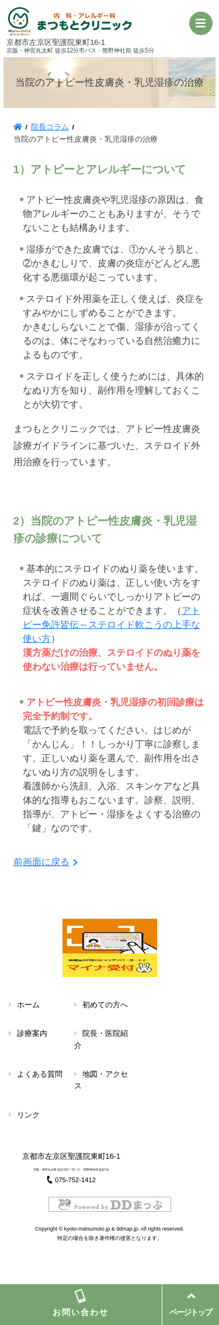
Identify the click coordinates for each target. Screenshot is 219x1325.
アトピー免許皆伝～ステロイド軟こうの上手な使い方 (111, 625)
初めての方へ (105, 1004)
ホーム (28, 1004)
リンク (28, 1114)
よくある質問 (39, 1074)
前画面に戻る (41, 862)
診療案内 (32, 1033)
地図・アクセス (101, 1080)
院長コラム (50, 126)
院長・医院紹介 (101, 1039)
